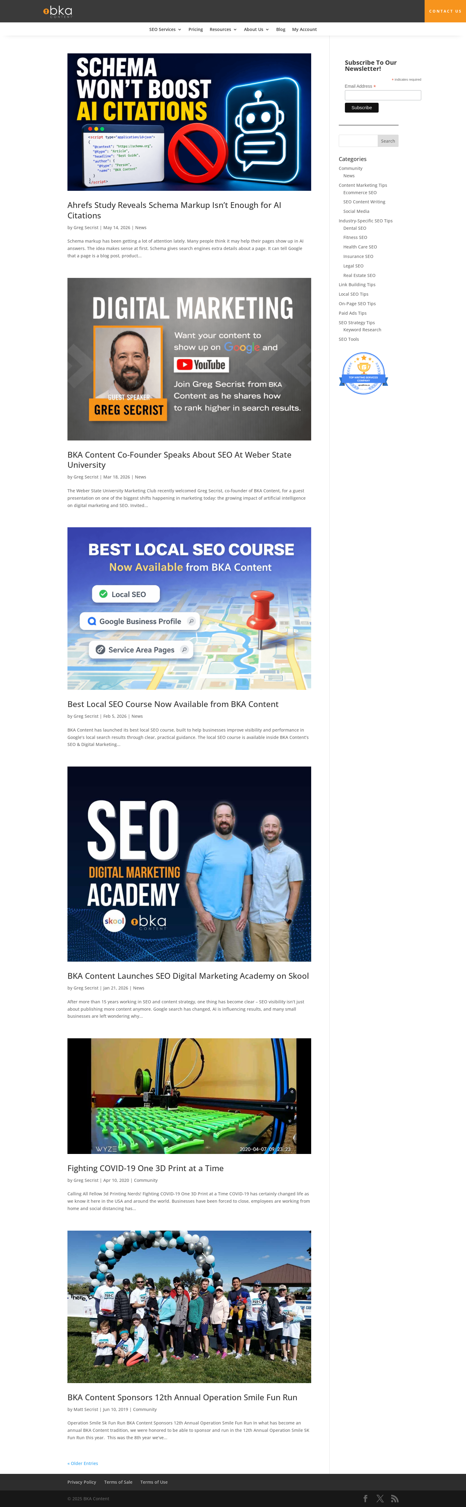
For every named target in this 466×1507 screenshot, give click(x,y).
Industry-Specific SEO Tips (366, 221)
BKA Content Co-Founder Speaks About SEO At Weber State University (179, 459)
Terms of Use (154, 1482)
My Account (304, 29)
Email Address (360, 86)
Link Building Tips (357, 284)
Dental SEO (354, 228)
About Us (253, 29)
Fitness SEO (355, 237)
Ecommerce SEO (360, 192)
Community (146, 1180)
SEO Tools (349, 339)
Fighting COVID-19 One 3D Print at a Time (145, 1168)
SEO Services (162, 29)
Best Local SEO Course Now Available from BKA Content (173, 703)
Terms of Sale (118, 1482)
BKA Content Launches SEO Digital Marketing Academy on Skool (188, 975)
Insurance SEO (358, 256)
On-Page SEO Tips (357, 303)
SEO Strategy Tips (357, 322)
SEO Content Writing (364, 202)
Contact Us (446, 10)
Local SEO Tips (354, 294)
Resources (220, 29)
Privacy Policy (81, 1482)
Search (388, 141)
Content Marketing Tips (363, 185)
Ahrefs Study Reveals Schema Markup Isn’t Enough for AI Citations (174, 210)
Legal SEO (353, 266)
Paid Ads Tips (353, 313)
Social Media (356, 211)
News (141, 227)
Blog (280, 29)
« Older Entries (82, 1463)
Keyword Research (362, 330)
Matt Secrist (86, 1409)
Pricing (196, 29)
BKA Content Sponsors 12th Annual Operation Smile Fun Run (182, 1396)
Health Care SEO (360, 247)
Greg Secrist (86, 227)
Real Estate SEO (359, 275)
